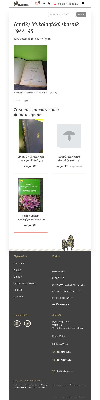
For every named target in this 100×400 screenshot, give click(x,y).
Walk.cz (39, 381)
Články (17, 270)
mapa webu (67, 397)
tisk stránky (79, 397)
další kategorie (60, 304)
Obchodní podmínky (24, 283)
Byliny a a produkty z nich (66, 291)
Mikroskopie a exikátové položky (69, 285)
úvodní (57, 397)
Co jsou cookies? (40, 387)
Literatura (58, 271)
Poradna (18, 296)
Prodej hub (58, 278)
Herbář (18, 290)
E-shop (18, 277)
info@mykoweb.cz (62, 371)
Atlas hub (19, 263)
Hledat (81, 14)
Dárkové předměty (62, 298)
